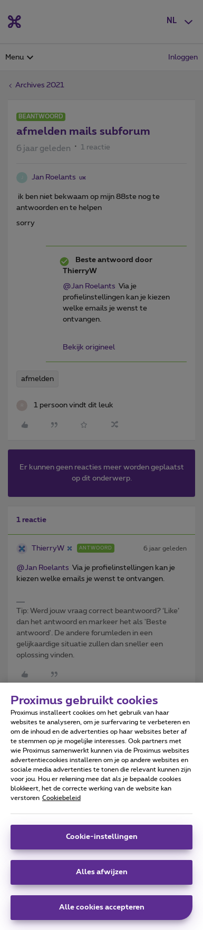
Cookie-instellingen (102, 842)
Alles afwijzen (102, 878)
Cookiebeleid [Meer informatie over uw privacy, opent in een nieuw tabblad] (61, 804)
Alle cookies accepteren (101, 913)
